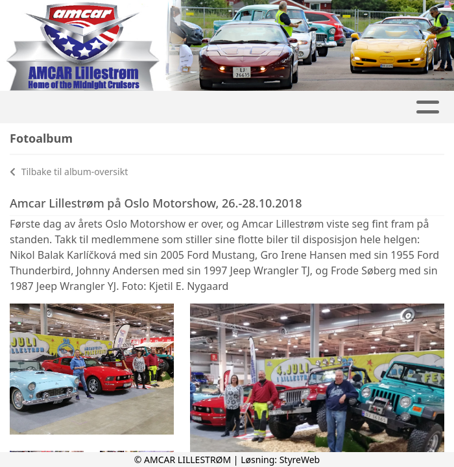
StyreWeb (300, 459)
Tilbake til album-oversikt (69, 171)
